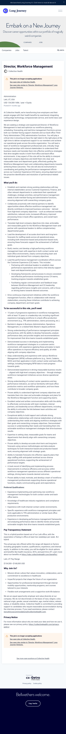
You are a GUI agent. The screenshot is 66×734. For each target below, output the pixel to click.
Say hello (33, 704)
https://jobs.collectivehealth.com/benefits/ (39, 555)
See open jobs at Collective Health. (22, 83)
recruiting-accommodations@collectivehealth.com (25, 612)
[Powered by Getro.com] (33, 678)
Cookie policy (37, 684)
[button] (64, 2)
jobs (17, 51)
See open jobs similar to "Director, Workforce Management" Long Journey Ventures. (33, 87)
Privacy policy (26, 684)
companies (6, 51)
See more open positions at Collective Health (33, 659)
